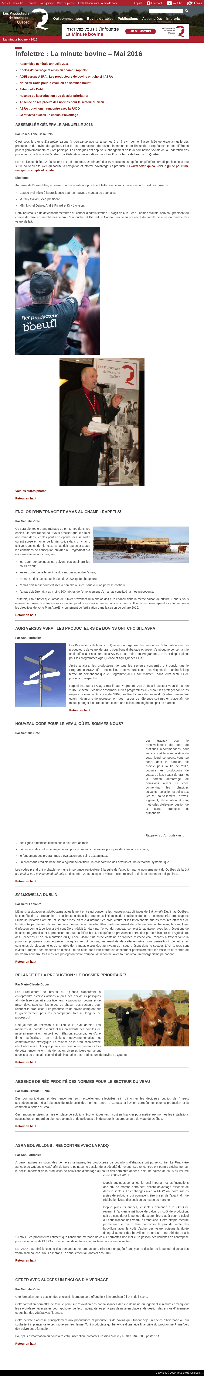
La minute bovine (15, 39)
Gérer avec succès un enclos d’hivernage (49, 115)
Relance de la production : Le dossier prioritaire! (54, 95)
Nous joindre (47, 3)
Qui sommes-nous (68, 18)
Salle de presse (66, 3)
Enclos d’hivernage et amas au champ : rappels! (54, 70)
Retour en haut (25, 498)
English (138, 3)
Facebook (154, 3)
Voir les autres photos (30, 491)
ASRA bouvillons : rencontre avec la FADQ (50, 108)
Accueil (6, 3)
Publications (128, 18)
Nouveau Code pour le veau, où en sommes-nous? (55, 83)
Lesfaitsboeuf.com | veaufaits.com (97, 3)
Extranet (31, 3)
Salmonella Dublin (32, 89)
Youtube (174, 3)
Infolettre (18, 3)
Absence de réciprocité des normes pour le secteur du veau (62, 102)
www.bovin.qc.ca (143, 166)
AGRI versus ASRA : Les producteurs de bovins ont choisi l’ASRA (66, 76)
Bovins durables (100, 18)
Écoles (194, 3)
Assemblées (152, 18)
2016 (34, 39)
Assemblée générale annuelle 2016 (44, 63)
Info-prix (173, 18)
